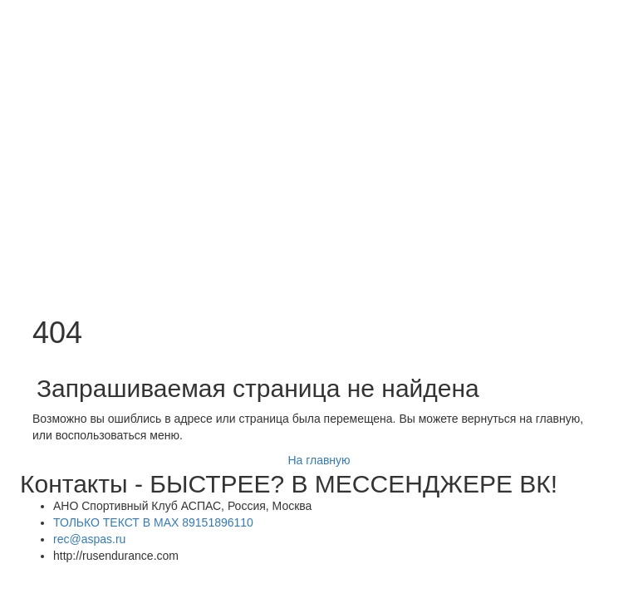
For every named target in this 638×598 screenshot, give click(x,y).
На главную (318, 460)
